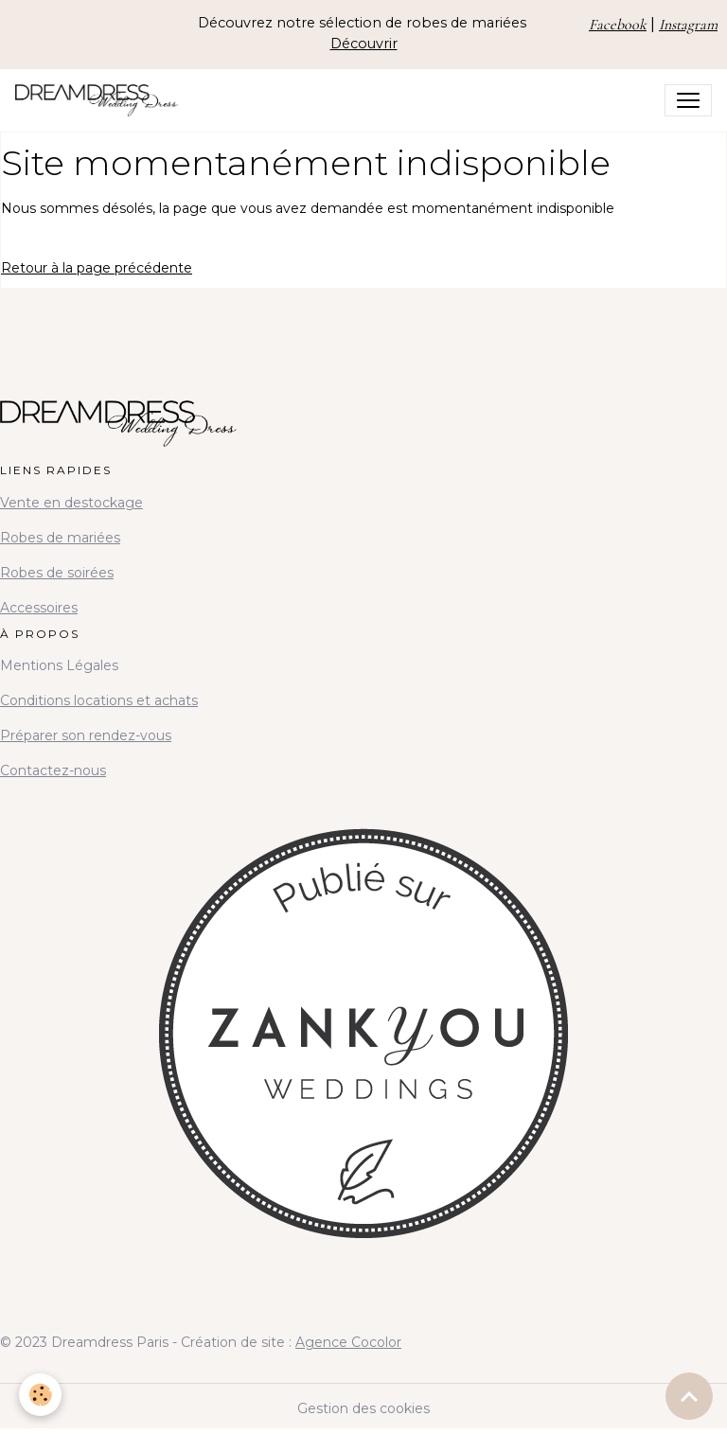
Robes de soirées (57, 572)
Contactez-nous (53, 770)
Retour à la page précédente (96, 267)
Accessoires (39, 607)
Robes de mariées (60, 537)
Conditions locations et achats (99, 700)
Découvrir (364, 43)
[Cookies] (40, 1394)
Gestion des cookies (363, 1408)
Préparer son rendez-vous (85, 735)
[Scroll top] (689, 1396)
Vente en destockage (71, 502)
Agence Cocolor (348, 1342)
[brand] (100, 100)
